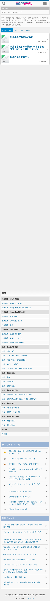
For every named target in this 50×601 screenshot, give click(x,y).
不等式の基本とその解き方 (18, 509)
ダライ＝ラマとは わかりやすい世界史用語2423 (24, 485)
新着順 (28, 30)
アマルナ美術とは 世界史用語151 (21, 492)
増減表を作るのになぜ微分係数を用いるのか (19, 559)
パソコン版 (30, 598)
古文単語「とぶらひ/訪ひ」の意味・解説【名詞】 (20, 565)
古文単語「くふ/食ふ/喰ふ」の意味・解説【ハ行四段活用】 (26, 470)
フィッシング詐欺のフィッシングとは (22, 459)
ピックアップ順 (6, 30)
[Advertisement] (25, 177)
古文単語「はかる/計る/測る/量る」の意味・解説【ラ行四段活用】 (22, 526)
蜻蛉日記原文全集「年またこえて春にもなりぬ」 (20, 554)
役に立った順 (19, 30)
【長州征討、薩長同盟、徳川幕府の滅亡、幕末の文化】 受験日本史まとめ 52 (25, 478)
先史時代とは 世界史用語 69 (14, 577)
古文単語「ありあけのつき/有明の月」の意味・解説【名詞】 (21, 583)
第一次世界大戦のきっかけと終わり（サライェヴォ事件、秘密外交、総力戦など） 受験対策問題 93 (22, 541)
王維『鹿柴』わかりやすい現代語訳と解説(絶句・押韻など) (25, 452)
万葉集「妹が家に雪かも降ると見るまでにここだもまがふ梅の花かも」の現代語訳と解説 (23, 571)
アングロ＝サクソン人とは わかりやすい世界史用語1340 (22, 533)
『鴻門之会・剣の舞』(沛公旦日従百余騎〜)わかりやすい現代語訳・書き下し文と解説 (26, 503)
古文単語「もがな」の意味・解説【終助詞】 (24, 464)
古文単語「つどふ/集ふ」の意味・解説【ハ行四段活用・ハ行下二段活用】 (21, 548)
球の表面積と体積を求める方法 (20, 497)
